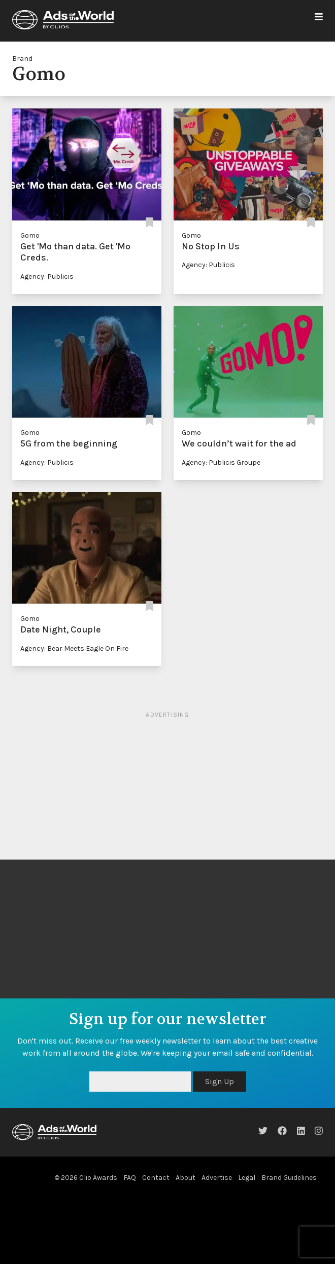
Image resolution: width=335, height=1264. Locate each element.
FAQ (129, 1177)
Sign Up (219, 1081)
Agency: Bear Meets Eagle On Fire (74, 648)
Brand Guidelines (289, 1177)
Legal (246, 1177)
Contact (156, 1177)
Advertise (217, 1177)
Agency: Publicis (47, 276)
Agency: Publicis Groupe (221, 462)
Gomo (30, 235)
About (185, 1177)
